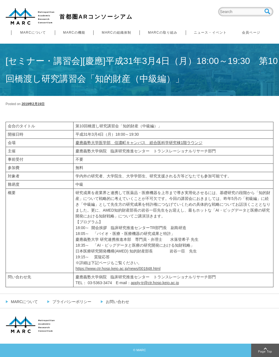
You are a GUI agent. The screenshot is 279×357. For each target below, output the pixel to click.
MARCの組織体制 (116, 32)
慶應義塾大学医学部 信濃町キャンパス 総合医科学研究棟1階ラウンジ (138, 142)
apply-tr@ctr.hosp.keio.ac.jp (155, 283)
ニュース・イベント (210, 32)
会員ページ (251, 32)
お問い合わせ (117, 301)
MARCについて (33, 32)
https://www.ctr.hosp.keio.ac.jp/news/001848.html (117, 268)
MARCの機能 (74, 32)
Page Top (265, 351)
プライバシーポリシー (71, 301)
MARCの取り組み (162, 32)
